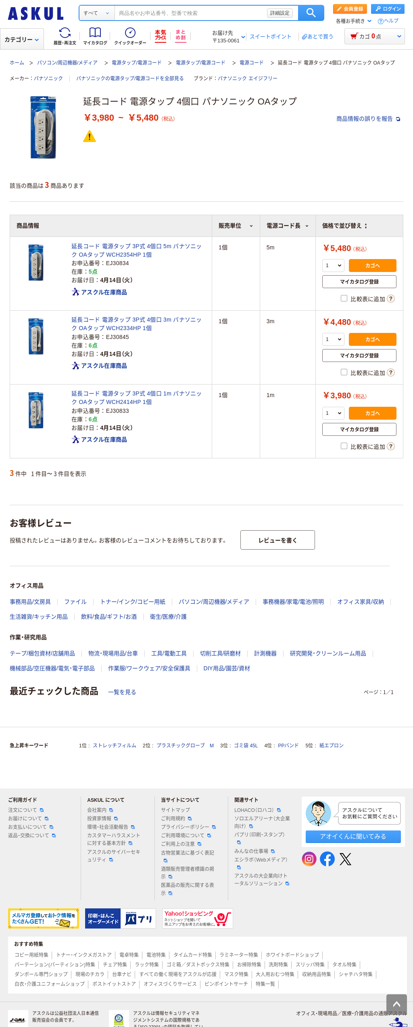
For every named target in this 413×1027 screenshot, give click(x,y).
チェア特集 (115, 965)
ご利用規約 (176, 819)
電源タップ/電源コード (136, 63)
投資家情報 (102, 819)
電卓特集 (129, 955)
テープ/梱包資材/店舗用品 (42, 653)
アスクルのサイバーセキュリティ (113, 856)
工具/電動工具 (169, 653)
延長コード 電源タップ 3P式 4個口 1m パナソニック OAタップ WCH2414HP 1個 (136, 397)
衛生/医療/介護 (168, 616)
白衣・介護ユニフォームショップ (50, 984)
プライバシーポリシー (188, 827)
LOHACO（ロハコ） (257, 810)
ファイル (75, 601)
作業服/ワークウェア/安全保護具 (149, 668)
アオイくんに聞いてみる (353, 836)
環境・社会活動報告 (111, 827)
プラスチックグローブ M (185, 746)
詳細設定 (280, 12)
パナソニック (48, 79)
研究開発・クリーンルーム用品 (328, 653)
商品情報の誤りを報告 (368, 118)
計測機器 (265, 653)
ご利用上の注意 (181, 844)
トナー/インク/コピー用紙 (132, 601)
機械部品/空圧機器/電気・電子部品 (52, 668)
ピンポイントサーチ (226, 984)
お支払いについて (30, 827)
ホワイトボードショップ (292, 955)
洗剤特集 (278, 965)
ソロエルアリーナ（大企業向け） (262, 822)
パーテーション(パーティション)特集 (55, 965)
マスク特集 (236, 974)
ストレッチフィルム (114, 746)
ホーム (17, 63)
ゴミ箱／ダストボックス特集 (198, 965)
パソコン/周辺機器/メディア (67, 63)
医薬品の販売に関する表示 (187, 889)
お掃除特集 (249, 965)
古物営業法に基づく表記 (187, 856)
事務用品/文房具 (30, 601)
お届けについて (28, 819)
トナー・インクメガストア (84, 955)
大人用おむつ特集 (275, 974)
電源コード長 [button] (288, 225)
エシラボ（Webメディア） (261, 863)
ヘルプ (391, 21)
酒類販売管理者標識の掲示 (187, 873)
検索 (311, 13)
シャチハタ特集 (356, 974)
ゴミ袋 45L (246, 746)
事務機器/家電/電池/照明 (293, 601)
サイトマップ (175, 810)
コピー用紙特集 (31, 955)
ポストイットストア (114, 984)
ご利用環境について (186, 836)
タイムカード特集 (192, 955)
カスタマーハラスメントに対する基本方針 (113, 839)
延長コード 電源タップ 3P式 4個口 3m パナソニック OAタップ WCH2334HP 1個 (136, 323)
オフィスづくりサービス (170, 984)
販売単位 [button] (236, 225)
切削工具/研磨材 (220, 653)
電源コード (252, 63)
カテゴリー (21, 39)
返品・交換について (32, 836)
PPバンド (288, 746)
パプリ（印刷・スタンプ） (259, 838)
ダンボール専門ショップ (41, 974)
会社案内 (100, 810)
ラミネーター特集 (238, 955)
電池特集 (156, 955)
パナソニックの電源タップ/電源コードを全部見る (130, 79)
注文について (26, 810)
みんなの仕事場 (254, 851)
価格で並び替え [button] (344, 225)
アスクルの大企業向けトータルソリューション (261, 880)
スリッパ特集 (310, 965)
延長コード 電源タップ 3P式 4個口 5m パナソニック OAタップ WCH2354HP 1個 (136, 250)
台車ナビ (121, 974)
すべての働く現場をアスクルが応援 (178, 974)
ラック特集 (147, 965)
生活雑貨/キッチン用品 (39, 616)
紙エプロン (331, 746)
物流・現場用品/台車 (113, 653)
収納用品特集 (316, 974)
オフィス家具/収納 (360, 601)
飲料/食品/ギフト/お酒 (109, 616)
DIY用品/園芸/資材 (227, 668)
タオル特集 (344, 965)
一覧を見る (122, 692)
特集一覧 (265, 984)
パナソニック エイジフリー (247, 79)
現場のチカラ (89, 974)
